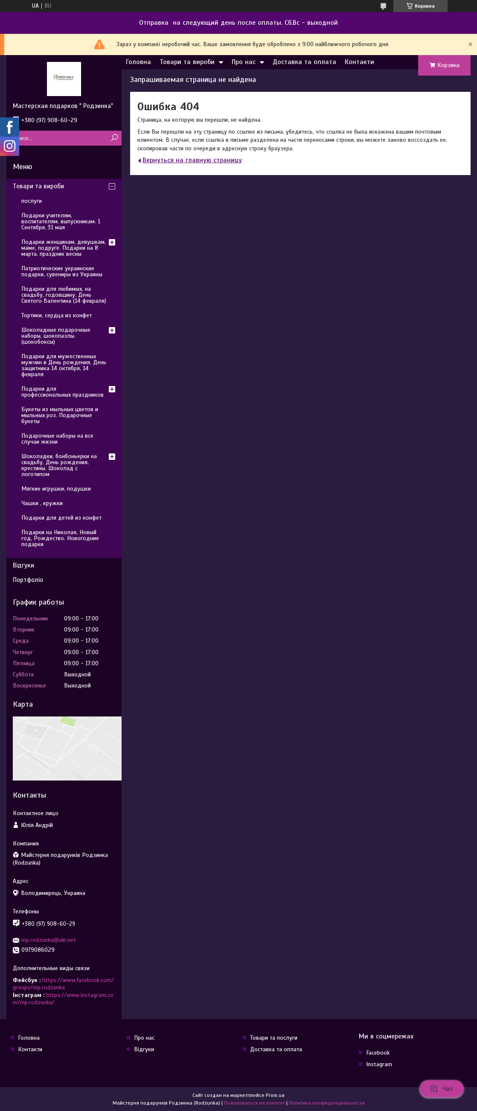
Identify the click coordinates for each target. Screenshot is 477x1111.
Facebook (378, 1052)
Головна (138, 62)
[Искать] (114, 138)
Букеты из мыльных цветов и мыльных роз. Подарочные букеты (59, 415)
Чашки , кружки (42, 503)
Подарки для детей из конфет (61, 517)
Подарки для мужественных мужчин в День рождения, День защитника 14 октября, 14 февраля (63, 365)
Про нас (244, 62)
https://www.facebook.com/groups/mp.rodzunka (63, 984)
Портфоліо (28, 580)
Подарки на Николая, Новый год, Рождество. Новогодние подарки (60, 538)
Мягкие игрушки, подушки (56, 488)
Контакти (359, 62)
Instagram (379, 1064)
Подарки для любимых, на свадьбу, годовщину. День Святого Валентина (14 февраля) (63, 294)
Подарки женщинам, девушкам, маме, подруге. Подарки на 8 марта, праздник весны (63, 247)
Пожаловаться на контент (254, 1103)
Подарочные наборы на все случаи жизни (57, 438)
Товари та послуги (273, 1037)
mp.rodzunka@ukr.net (48, 940)
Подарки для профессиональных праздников (62, 391)
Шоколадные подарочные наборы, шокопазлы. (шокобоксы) (55, 335)
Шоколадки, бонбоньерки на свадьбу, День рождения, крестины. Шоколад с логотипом (59, 465)
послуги (31, 201)
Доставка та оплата (304, 62)
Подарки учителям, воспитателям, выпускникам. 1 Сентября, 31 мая (60, 221)
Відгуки (23, 565)
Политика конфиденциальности (327, 1103)
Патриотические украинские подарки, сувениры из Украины (61, 271)
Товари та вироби (187, 62)
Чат (441, 1089)
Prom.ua (275, 1095)
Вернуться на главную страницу (192, 160)
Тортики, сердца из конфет (56, 315)
